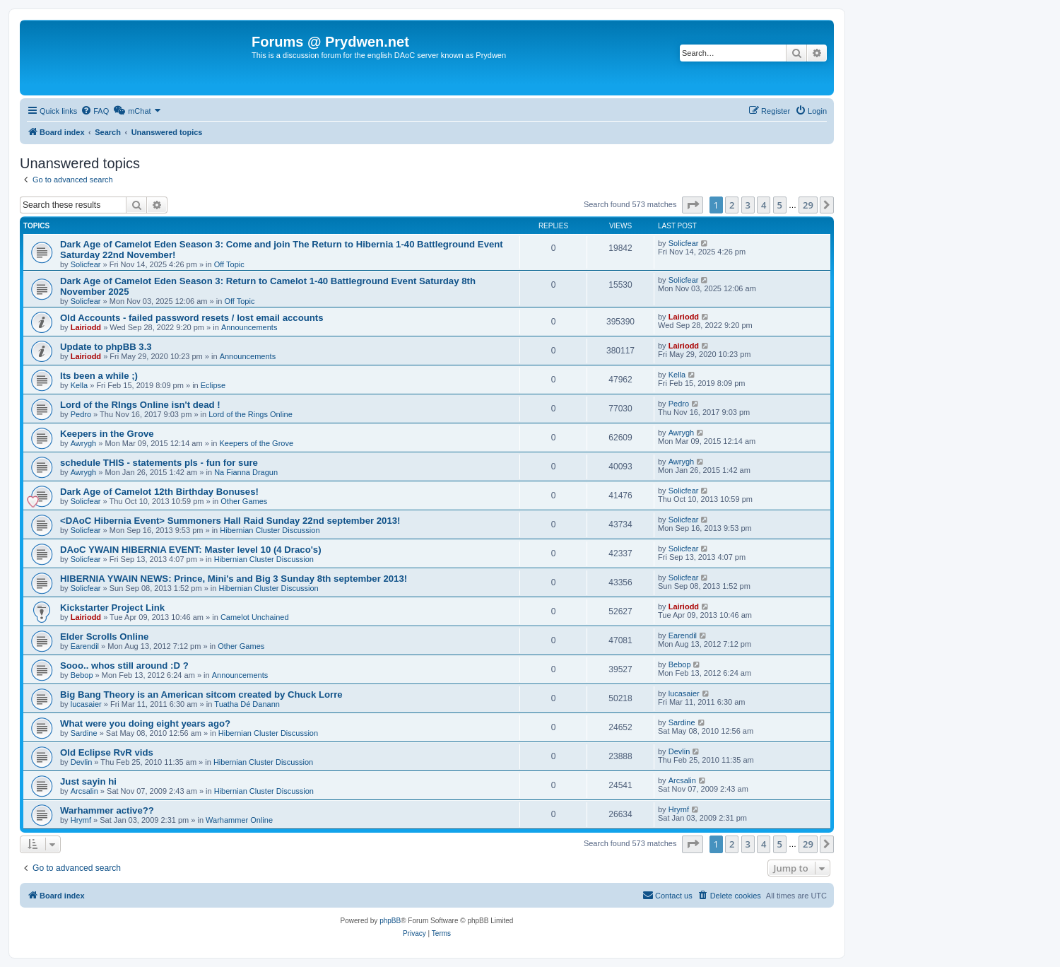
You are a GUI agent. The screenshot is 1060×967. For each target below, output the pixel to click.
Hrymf (81, 820)
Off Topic (229, 264)
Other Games (243, 501)
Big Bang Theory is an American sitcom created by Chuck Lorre (201, 694)
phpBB (390, 921)
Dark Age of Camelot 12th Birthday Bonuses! (159, 491)
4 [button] (763, 205)
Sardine (84, 733)
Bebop (82, 675)
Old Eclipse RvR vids (106, 752)
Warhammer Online (239, 820)
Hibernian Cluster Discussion (269, 530)
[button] (692, 205)
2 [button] (731, 205)
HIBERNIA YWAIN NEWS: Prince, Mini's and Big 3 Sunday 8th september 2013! (233, 578)
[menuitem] (95, 110)
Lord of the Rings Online (250, 414)
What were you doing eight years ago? (145, 723)
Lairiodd (86, 327)
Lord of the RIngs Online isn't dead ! (140, 404)
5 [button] (779, 205)
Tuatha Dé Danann (247, 704)
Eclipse (213, 385)
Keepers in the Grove (107, 433)
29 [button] (808, 205)
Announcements (249, 327)
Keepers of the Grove (256, 443)
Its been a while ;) (99, 375)
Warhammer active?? (107, 810)
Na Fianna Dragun (246, 472)
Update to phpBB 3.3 (106, 346)
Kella (79, 385)
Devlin (82, 762)
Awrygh (83, 443)
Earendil (85, 646)
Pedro (81, 414)
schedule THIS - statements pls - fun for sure (159, 462)
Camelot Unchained (254, 617)
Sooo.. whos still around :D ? (124, 665)
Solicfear (86, 264)
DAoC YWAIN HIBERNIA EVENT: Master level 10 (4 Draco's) (191, 549)
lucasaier (86, 704)
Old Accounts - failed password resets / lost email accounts (192, 317)
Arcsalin (84, 791)
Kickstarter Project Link (112, 607)
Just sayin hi (88, 781)
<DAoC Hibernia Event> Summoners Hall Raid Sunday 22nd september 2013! (230, 520)
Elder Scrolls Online (104, 636)
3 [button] (748, 205)
